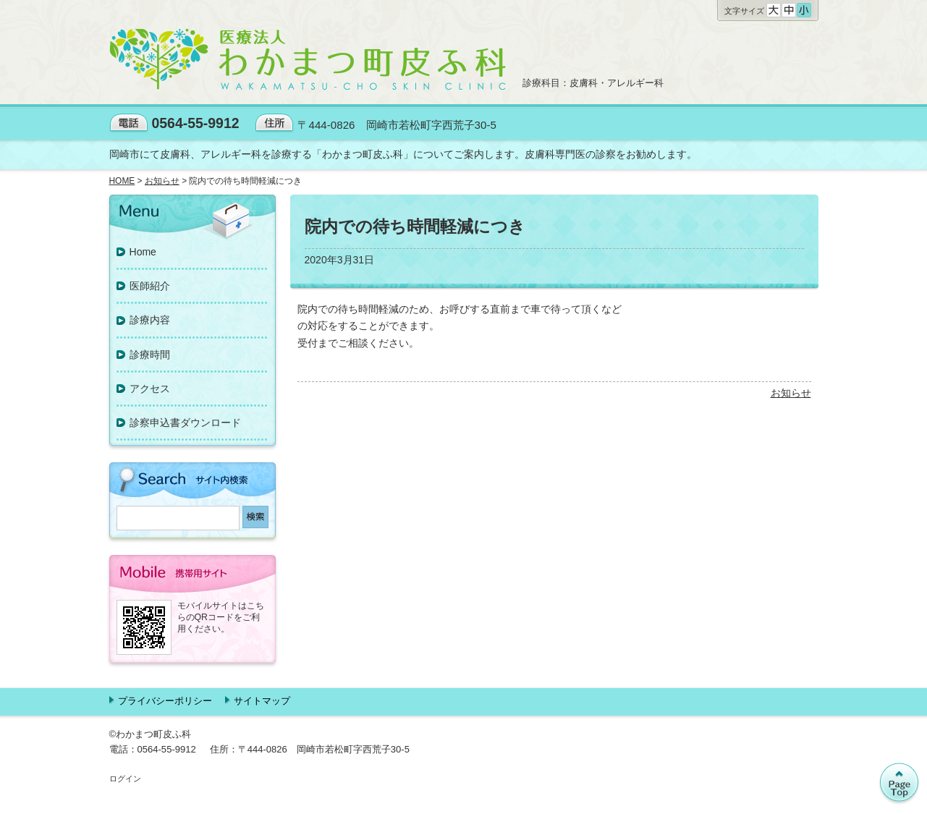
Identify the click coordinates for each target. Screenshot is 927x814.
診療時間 (150, 354)
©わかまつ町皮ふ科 (150, 734)
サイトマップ (262, 700)
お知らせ (791, 393)
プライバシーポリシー (165, 700)
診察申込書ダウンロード (185, 422)
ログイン (125, 778)
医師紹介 (150, 286)
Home (143, 252)
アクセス (150, 388)
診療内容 (150, 320)
